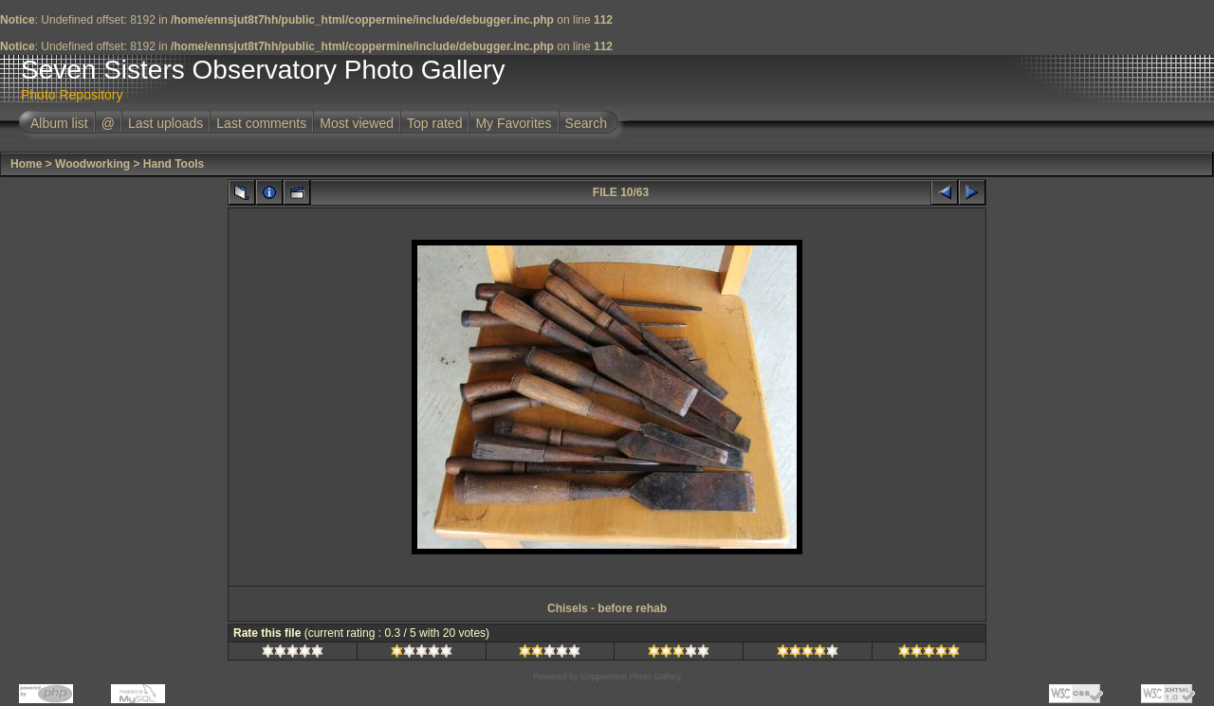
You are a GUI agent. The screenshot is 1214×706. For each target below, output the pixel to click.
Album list (59, 123)
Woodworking (92, 164)
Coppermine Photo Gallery (630, 676)
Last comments (261, 123)
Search (586, 123)
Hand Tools (173, 164)
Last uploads (165, 123)
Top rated (434, 123)
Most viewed (357, 123)
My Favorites (513, 123)
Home (26, 164)
